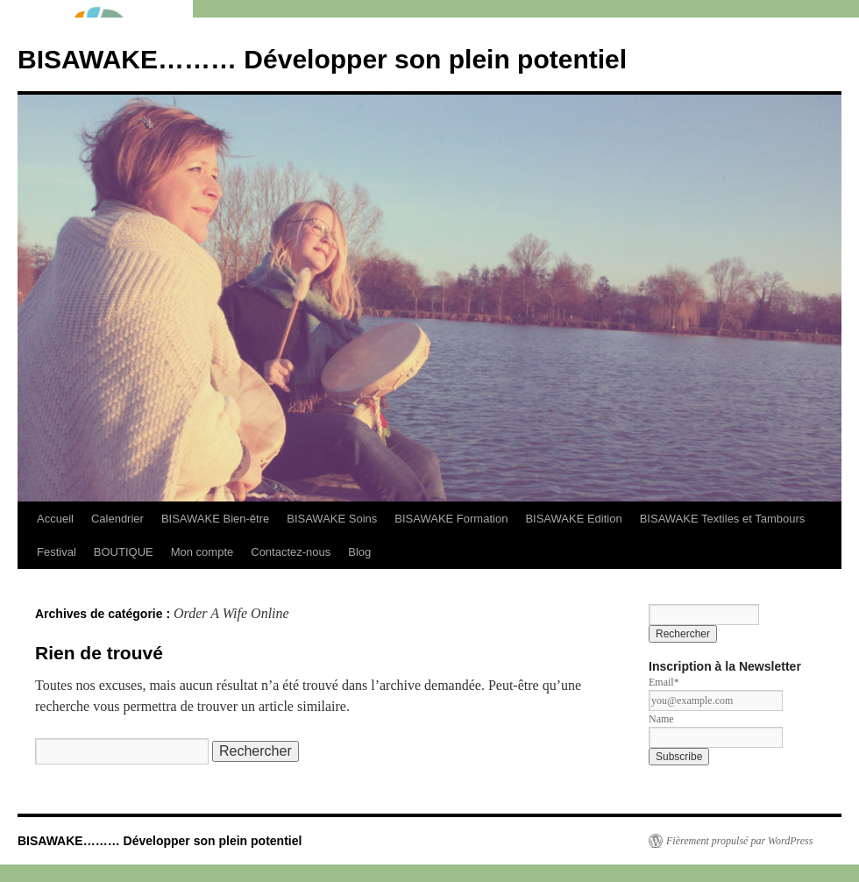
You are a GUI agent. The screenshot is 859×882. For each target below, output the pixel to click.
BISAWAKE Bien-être (215, 518)
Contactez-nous (290, 551)
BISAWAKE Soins (332, 518)
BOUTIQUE (123, 551)
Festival (56, 551)
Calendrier (117, 518)
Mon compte (202, 551)
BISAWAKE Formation (451, 518)
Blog (359, 551)
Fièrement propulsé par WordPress (739, 841)
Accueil (55, 518)
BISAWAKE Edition (573, 518)
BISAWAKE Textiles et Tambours (723, 518)
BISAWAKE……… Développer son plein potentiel (322, 59)
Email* (664, 682)
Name (661, 719)
